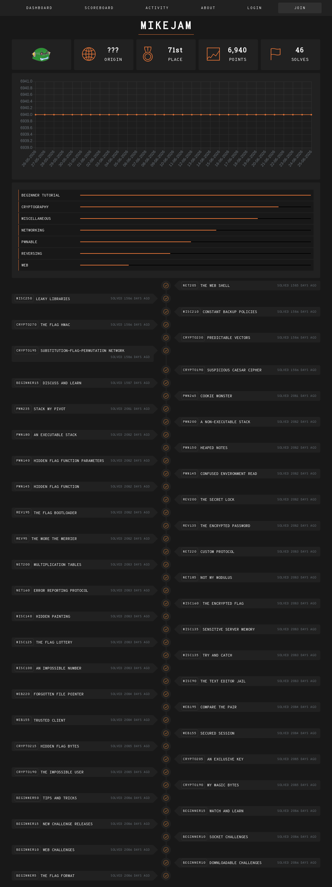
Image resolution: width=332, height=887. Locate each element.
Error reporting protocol (61, 590)
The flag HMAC (55, 325)
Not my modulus (216, 577)
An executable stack (55, 435)
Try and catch (217, 655)
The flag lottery (54, 642)
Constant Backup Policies (230, 312)
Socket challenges (228, 837)
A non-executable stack (225, 422)
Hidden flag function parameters (69, 461)
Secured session (217, 733)
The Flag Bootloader (55, 513)
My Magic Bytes (223, 785)
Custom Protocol (217, 552)
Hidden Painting (53, 616)
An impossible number (58, 668)
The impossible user (62, 772)
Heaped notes (214, 448)
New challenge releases (68, 824)
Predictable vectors (228, 338)
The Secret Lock (217, 499)
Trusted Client (49, 720)
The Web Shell (215, 285)
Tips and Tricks (60, 798)
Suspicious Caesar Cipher (234, 370)
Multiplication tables (57, 564)
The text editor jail (223, 681)
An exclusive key (225, 759)
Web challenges (59, 850)
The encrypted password (225, 526)
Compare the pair (218, 707)
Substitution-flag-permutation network (82, 351)
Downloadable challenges (235, 863)
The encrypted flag (223, 603)
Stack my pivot (49, 409)
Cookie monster (216, 396)
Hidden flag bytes (60, 746)
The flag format (58, 876)
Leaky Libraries (53, 299)
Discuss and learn (62, 383)
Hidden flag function (56, 486)
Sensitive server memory (229, 629)
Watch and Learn (226, 811)
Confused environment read (228, 474)
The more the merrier (54, 539)
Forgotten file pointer (59, 694)
